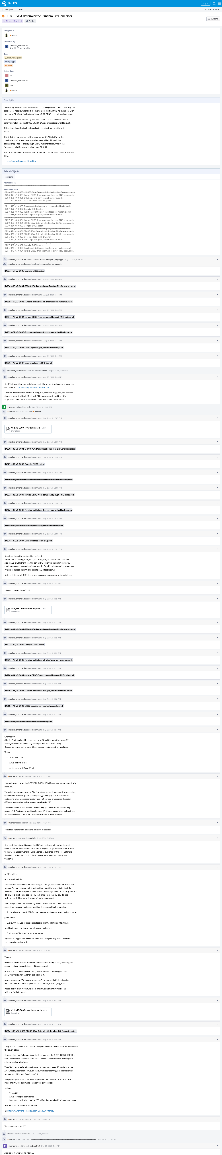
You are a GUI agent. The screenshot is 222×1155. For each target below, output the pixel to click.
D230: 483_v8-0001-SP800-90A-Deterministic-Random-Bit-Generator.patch (39, 223)
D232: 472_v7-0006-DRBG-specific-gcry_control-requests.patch (33, 239)
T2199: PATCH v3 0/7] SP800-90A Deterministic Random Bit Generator (36, 185)
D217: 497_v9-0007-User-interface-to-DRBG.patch (27, 200)
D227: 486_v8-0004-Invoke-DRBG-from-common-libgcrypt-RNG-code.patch (39, 220)
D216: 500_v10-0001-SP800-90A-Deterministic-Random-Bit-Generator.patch (39, 192)
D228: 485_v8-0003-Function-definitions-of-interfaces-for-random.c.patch (37, 211)
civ (11, 75)
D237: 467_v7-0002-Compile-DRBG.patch (23, 245)
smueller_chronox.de (19, 45)
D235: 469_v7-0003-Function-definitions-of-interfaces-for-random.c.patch (37, 248)
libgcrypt (59, 259)
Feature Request (47, 259)
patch (32, 838)
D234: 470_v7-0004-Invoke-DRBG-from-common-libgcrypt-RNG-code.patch (39, 250)
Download (15, 430)
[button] (219, 3)
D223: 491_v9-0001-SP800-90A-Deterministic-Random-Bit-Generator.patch (39, 231)
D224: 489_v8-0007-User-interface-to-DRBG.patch (27, 217)
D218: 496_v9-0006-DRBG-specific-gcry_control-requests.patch (33, 197)
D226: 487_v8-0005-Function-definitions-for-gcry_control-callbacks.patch (37, 228)
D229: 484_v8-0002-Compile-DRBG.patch (23, 225)
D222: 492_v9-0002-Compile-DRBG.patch (23, 209)
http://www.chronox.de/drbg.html (21, 161)
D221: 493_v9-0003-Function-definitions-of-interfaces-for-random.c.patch (37, 203)
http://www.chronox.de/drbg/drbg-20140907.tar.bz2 (30, 1110)
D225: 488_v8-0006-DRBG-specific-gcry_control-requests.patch (33, 214)
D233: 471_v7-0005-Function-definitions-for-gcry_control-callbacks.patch (37, 242)
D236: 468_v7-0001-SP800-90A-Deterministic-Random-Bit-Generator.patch (39, 234)
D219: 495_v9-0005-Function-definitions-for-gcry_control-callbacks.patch (37, 206)
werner (14, 35)
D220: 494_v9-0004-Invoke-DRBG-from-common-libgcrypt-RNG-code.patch (39, 195)
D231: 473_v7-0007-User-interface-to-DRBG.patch (27, 236)
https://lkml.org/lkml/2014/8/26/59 (32, 387)
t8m (11, 85)
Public (31, 21)
